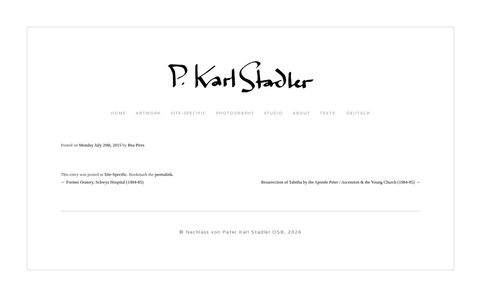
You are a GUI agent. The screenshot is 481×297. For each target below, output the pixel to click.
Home (118, 113)
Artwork (148, 113)
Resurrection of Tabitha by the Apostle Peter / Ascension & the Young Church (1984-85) (340, 182)
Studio (273, 113)
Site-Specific (188, 113)
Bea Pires (136, 144)
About (301, 113)
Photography (235, 113)
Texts (327, 113)
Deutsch (357, 113)
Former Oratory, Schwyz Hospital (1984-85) (102, 182)
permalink (163, 174)
